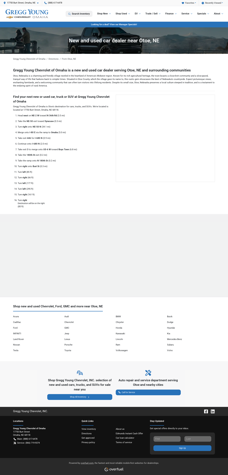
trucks (78, 106)
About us (120, 429)
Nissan (16, 344)
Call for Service (127, 392)
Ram (118, 344)
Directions (87, 433)
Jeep (66, 333)
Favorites (188, 3)
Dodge (170, 322)
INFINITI (17, 333)
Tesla (15, 350)
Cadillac (17, 322)
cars (72, 106)
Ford (15, 328)
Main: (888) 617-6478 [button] (25, 439)
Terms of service (124, 442)
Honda (119, 328)
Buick (169, 316)
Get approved (88, 438)
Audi (66, 316)
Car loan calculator (125, 438)
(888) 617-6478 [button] (53, 2)
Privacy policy (88, 442)
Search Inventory (79, 14)
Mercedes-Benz (174, 339)
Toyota (67, 350)
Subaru (170, 344)
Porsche (68, 344)
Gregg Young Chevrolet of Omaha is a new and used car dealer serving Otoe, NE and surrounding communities (102, 70)
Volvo (170, 350)
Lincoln (119, 339)
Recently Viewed (211, 3)
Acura (16, 316)
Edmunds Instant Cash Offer (129, 433)
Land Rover (18, 339)
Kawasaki (120, 333)
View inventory (89, 429)
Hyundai (171, 328)
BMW (118, 316)
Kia (168, 333)
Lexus (67, 339)
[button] (22, 3)
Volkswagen (122, 350)
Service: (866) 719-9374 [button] (27, 443)
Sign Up (182, 448)
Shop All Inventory (80, 396)
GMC (66, 328)
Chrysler (120, 322)
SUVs (89, 106)
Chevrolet (69, 322)
